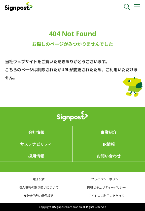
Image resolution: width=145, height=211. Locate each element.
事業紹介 (109, 132)
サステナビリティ (36, 144)
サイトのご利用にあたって (106, 195)
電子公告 (39, 179)
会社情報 (36, 132)
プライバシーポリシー (106, 179)
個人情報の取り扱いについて (38, 187)
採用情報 (36, 156)
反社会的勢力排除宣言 (39, 195)
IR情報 (109, 144)
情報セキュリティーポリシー (106, 187)
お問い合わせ (109, 156)
